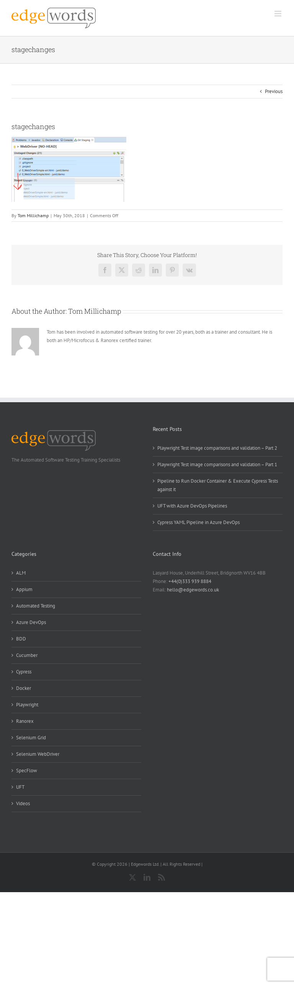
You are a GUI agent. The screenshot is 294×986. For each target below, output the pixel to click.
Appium (24, 589)
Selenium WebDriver (37, 754)
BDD (21, 638)
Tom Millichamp (33, 215)
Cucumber (27, 655)
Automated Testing (35, 606)
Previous (274, 91)
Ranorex (25, 721)
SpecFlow (26, 770)
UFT (20, 787)
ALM (21, 573)
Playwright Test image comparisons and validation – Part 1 (217, 464)
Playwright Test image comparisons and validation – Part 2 (217, 448)
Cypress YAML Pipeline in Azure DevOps (198, 522)
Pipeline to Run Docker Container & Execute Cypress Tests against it (217, 485)
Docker (23, 688)
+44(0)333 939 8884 (189, 581)
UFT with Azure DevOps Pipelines (192, 506)
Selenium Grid (31, 737)
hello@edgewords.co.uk (193, 589)
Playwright (27, 704)
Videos (23, 803)
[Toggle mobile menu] (278, 14)
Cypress (23, 671)
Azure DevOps (31, 622)
